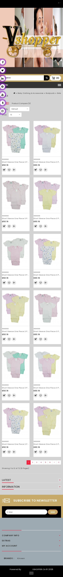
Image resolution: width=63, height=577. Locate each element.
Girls (59, 93)
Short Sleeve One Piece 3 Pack (16, 162)
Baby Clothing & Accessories (31, 93)
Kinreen (21, 558)
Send (53, 512)
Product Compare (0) (21, 103)
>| (58, 462)
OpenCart (27, 569)
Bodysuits (50, 93)
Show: (4, 115)
